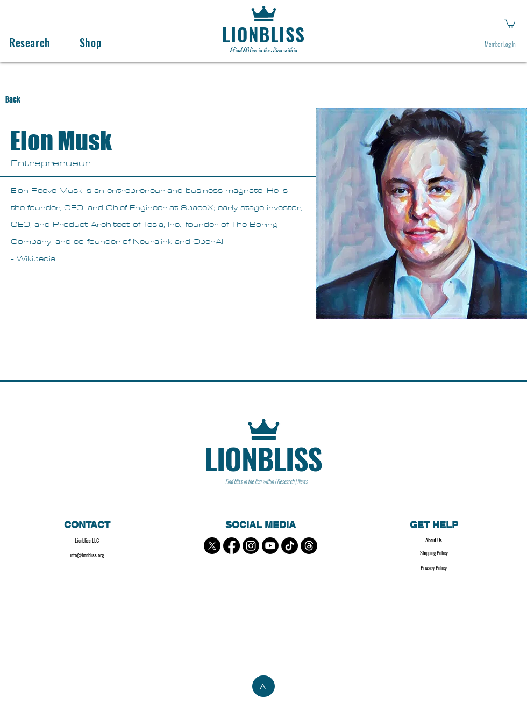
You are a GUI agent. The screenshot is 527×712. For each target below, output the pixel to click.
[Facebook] (231, 545)
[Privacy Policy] (433, 568)
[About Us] (433, 540)
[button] (509, 23)
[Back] (23, 100)
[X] (212, 545)
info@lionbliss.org (87, 555)
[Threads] (309, 545)
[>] (263, 686)
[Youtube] (270, 545)
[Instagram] (251, 545)
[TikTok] (289, 545)
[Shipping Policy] (433, 553)
